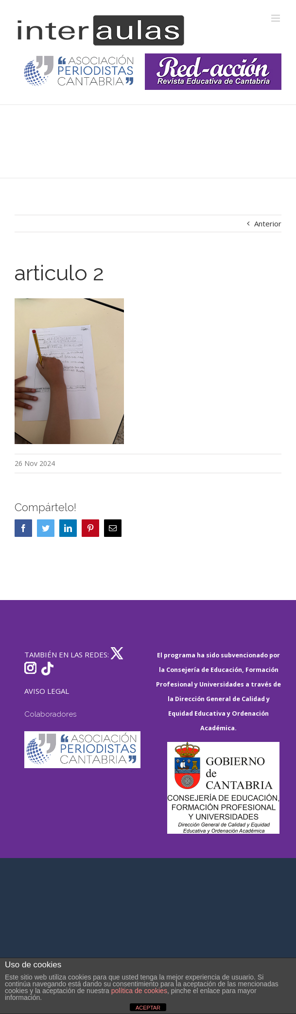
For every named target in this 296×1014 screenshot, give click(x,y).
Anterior (267, 223)
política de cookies (139, 991)
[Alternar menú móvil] (276, 18)
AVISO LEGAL (46, 691)
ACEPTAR (148, 1008)
